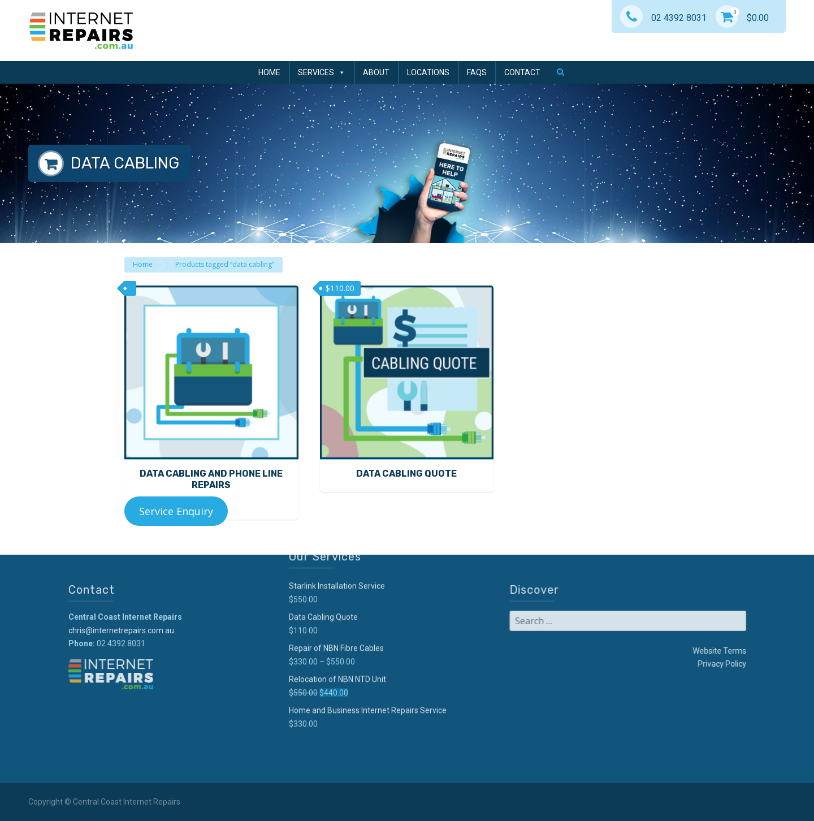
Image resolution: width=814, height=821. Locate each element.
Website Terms (627, 650)
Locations (428, 72)
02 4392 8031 (663, 17)
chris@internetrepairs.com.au (213, 630)
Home (269, 72)
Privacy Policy (629, 663)
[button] (560, 71)
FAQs (477, 72)
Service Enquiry (176, 511)
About (376, 72)
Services (321, 72)
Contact (522, 72)
